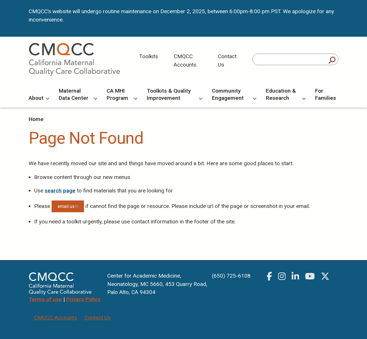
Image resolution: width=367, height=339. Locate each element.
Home (36, 119)
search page (60, 190)
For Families (325, 94)
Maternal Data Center (78, 94)
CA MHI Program (122, 94)
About (39, 98)
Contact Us (227, 60)
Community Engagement (234, 94)
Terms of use (45, 299)
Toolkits (148, 56)
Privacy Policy (83, 299)
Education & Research (286, 94)
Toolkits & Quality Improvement (174, 94)
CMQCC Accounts (185, 60)
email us (71, 208)
